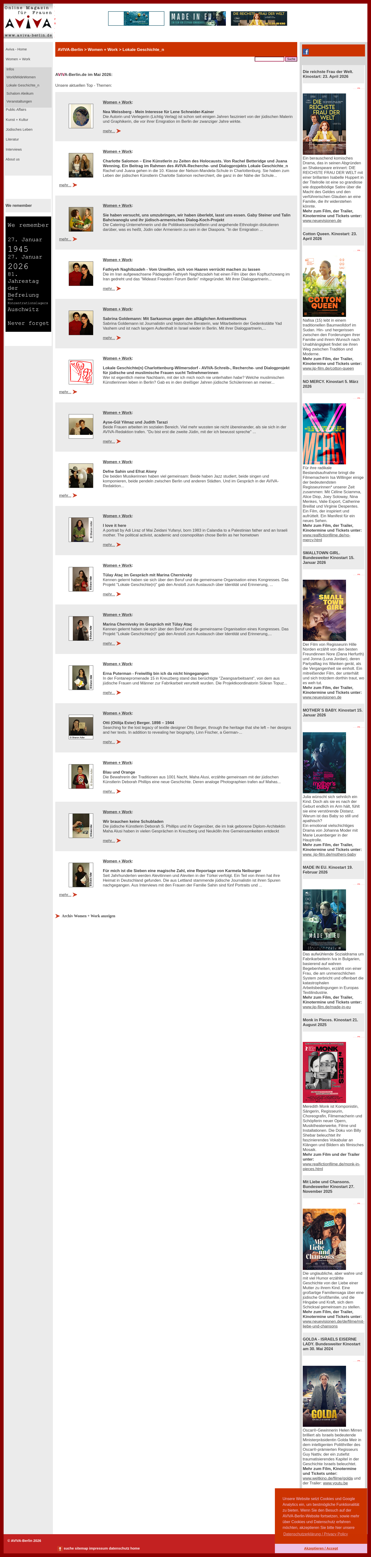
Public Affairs (15, 109)
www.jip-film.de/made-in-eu (327, 1007)
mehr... (109, 131)
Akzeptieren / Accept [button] (321, 1548)
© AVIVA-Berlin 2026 (24, 1541)
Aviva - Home (16, 49)
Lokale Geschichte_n (22, 85)
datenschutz (119, 1548)
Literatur (12, 139)
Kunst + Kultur (16, 120)
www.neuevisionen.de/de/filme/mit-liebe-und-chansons (333, 1324)
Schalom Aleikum (19, 93)
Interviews (13, 149)
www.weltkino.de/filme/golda (328, 1478)
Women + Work (17, 59)
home (135, 1548)
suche (69, 1548)
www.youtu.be (335, 1483)
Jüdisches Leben (18, 129)
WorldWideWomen (21, 77)
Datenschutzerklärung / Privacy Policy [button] (315, 1534)
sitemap (81, 1548)
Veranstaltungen (19, 101)
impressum (98, 1548)
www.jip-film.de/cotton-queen (328, 368)
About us (12, 159)
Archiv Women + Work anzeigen (88, 916)
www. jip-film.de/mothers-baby (329, 854)
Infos (10, 69)
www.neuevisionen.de (322, 220)
